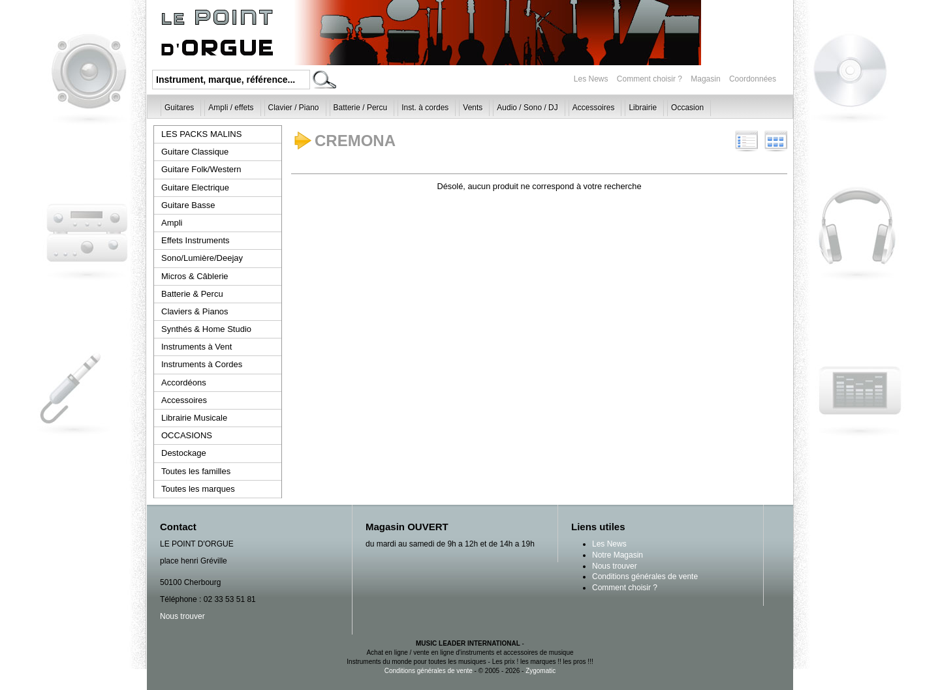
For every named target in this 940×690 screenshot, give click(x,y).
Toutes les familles (195, 471)
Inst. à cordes (424, 107)
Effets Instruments (195, 240)
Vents (472, 107)
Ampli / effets (230, 107)
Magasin (707, 78)
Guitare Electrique (195, 187)
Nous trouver (182, 616)
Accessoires (593, 107)
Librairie (643, 107)
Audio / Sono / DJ (527, 107)
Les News (591, 78)
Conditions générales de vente (645, 576)
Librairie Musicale (194, 418)
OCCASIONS (186, 435)
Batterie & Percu (192, 294)
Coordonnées (752, 78)
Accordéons (183, 382)
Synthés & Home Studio (206, 329)
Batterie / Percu (361, 107)
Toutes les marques (198, 489)
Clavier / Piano (293, 107)
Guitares (179, 107)
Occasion (687, 107)
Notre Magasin (617, 555)
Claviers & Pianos (194, 311)
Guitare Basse (188, 205)
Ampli (172, 223)
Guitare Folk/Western (201, 169)
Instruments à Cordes (201, 364)
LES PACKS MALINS (201, 134)
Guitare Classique (194, 152)
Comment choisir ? (649, 78)
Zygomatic (540, 670)
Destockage (183, 453)
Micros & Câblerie (194, 276)
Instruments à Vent (196, 347)
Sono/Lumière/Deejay (202, 258)
